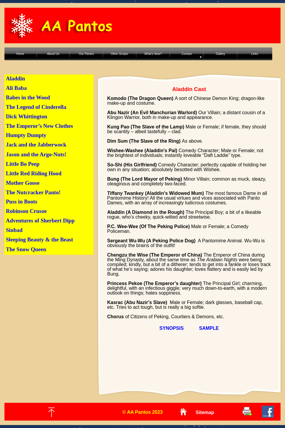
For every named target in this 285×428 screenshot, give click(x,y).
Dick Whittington (26, 116)
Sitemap (205, 412)
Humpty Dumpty (26, 135)
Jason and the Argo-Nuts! (36, 154)
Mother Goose (22, 183)
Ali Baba (16, 88)
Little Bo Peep (22, 164)
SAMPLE (209, 328)
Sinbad (14, 230)
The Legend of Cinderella (36, 107)
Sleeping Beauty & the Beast (39, 239)
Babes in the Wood (28, 97)
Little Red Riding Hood (33, 173)
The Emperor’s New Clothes (39, 126)
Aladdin (15, 78)
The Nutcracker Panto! (33, 192)
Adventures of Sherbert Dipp (40, 220)
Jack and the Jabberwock (36, 144)
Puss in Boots (21, 201)
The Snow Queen (26, 249)
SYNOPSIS (171, 328)
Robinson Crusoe (26, 211)
